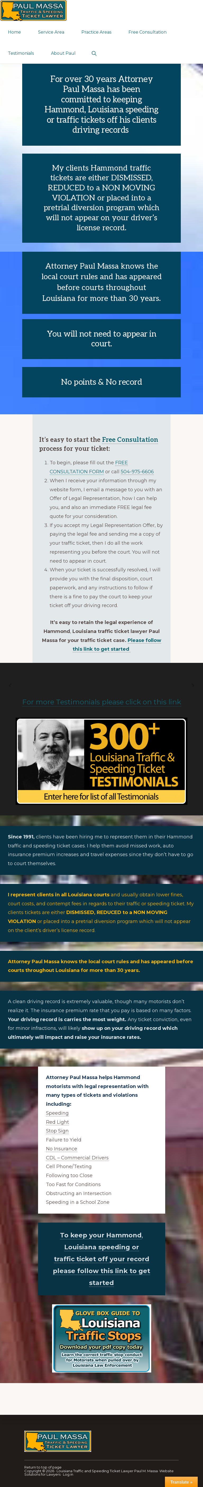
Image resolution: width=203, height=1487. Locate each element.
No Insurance (61, 1149)
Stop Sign (57, 1131)
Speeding (57, 1113)
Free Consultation (130, 440)
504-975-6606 (137, 472)
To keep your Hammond (101, 1235)
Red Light (57, 1122)
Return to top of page (43, 1467)
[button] (94, 52)
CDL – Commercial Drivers (77, 1158)
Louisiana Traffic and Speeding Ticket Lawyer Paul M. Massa (107, 1471)
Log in (68, 1474)
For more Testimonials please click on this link (101, 702)
